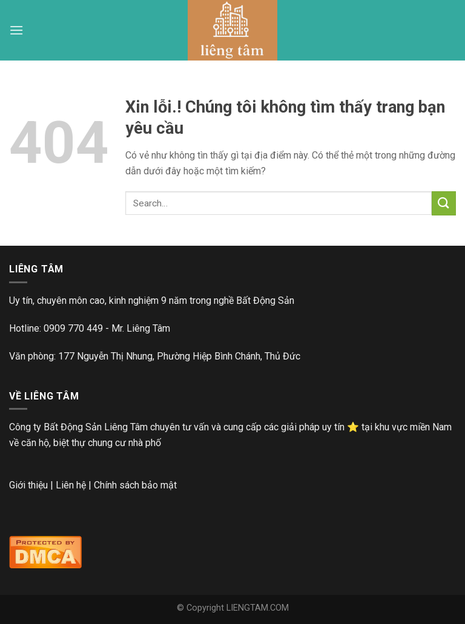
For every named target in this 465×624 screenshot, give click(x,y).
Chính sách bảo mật (135, 485)
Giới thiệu (28, 485)
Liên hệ (71, 485)
